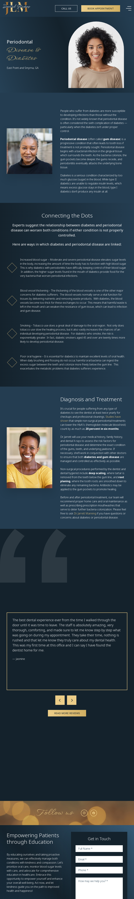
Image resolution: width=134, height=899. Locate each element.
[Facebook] (93, 813)
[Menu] (128, 8)
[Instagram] (84, 813)
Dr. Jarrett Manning (85, 513)
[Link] (16, 8)
